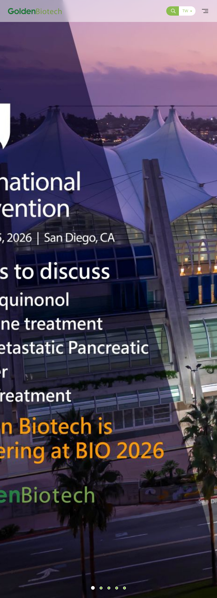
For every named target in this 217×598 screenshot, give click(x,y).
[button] (93, 588)
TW (187, 11)
